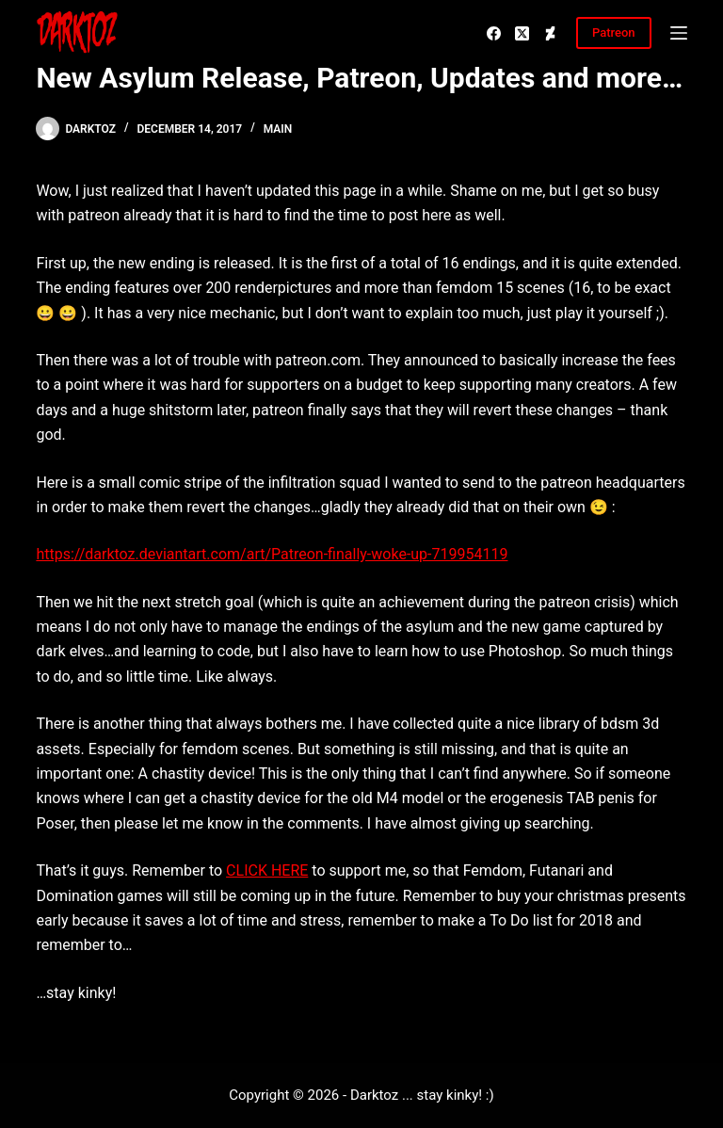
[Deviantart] (550, 33)
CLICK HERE (267, 870)
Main (278, 129)
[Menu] (678, 32)
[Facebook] (494, 33)
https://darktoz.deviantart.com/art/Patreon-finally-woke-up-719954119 (271, 554)
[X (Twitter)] (522, 33)
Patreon (613, 32)
